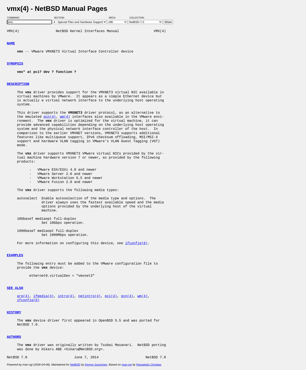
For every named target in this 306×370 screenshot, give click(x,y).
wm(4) (65, 117)
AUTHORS (14, 337)
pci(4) (111, 296)
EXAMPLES (15, 255)
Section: (60, 17)
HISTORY (14, 312)
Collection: (136, 17)
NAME (11, 43)
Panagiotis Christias (148, 364)
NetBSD (75, 364)
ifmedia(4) (43, 296)
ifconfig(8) (136, 243)
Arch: (114, 17)
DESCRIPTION (18, 84)
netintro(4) (89, 296)
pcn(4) (50, 117)
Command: (14, 17)
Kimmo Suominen (96, 364)
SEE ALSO (15, 288)
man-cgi (127, 364)
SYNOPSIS (15, 63)
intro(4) (66, 296)
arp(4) (23, 296)
